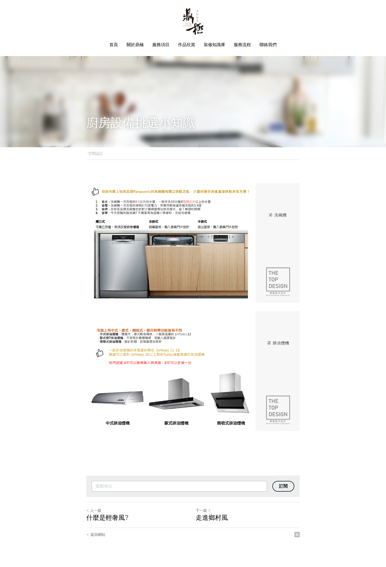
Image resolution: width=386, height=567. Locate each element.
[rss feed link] (297, 534)
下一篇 (203, 510)
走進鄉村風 (212, 517)
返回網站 (95, 534)
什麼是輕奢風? (107, 517)
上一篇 (93, 510)
